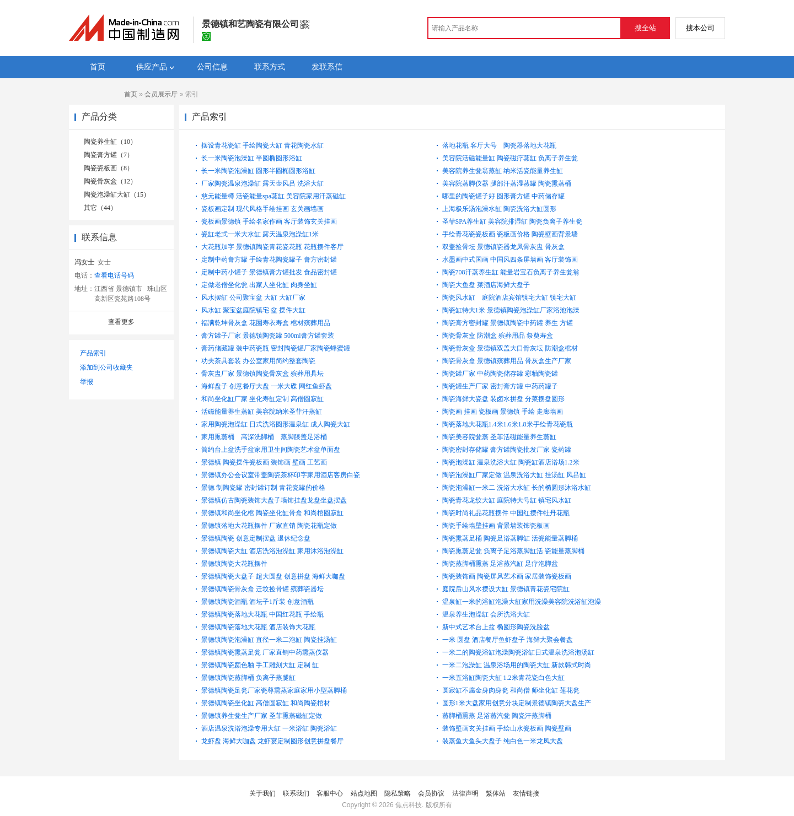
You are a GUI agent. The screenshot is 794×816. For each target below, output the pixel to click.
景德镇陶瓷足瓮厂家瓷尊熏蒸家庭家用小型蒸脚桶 (274, 690)
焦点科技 (408, 805)
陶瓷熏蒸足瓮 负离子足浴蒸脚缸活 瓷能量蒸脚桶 (513, 551)
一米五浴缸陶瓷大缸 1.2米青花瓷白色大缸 (503, 678)
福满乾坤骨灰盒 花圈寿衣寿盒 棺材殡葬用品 (265, 323)
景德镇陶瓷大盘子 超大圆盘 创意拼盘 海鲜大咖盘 (273, 576)
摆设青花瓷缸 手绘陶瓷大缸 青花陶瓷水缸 (262, 145)
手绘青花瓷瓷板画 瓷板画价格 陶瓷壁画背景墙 (510, 234)
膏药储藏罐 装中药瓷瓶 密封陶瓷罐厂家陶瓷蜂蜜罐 (275, 348)
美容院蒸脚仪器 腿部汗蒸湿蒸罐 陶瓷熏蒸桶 (506, 183)
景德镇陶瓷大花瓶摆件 (234, 564)
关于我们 (262, 793)
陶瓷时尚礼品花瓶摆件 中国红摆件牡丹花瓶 (506, 513)
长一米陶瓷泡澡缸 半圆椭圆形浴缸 (251, 158)
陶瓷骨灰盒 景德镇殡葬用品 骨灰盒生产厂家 (506, 361)
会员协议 (431, 793)
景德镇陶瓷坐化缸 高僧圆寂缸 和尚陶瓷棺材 (265, 703)
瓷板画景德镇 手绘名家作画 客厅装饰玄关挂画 (269, 221)
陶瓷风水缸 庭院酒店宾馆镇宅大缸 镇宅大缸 (513, 297)
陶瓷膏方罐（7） (108, 155)
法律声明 (465, 793)
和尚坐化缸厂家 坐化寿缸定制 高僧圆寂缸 (262, 399)
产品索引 (93, 353)
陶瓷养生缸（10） (110, 141)
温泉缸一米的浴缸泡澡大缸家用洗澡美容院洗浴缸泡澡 (521, 602)
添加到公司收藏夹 (106, 367)
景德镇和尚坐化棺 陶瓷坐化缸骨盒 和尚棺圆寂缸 (272, 513)
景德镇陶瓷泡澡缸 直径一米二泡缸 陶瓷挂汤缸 (269, 640)
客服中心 (329, 793)
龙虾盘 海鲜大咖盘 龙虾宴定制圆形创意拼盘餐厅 (272, 741)
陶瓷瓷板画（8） (108, 168)
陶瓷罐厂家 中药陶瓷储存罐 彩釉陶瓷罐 (500, 373)
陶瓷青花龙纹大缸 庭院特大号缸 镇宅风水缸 (506, 500)
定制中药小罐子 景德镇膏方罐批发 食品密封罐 (269, 272)
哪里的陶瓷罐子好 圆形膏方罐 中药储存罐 (503, 196)
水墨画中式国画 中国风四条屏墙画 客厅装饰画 (510, 259)
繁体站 (496, 793)
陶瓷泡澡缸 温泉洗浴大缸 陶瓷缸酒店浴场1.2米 (511, 462)
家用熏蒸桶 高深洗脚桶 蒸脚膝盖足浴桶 (267, 437)
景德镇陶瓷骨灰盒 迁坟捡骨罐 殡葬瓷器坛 (262, 589)
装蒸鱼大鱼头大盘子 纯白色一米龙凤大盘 (502, 741)
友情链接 (526, 793)
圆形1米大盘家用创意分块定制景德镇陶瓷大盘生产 (516, 703)
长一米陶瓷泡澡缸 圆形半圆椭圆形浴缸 (258, 171)
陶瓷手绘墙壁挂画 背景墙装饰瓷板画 (496, 525)
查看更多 (121, 322)
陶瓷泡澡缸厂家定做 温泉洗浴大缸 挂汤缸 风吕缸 (514, 475)
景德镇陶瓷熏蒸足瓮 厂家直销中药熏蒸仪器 (265, 652)
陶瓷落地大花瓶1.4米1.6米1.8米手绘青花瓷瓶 (507, 424)
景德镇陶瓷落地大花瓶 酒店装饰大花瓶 (258, 627)
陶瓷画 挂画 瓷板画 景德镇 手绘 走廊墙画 (502, 411)
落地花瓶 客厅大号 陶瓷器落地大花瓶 (502, 145)
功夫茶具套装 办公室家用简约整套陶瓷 (258, 361)
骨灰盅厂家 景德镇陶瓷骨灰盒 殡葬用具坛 (262, 373)
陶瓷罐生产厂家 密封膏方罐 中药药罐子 (500, 386)
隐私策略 (397, 793)
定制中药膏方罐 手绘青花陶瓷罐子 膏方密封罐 (269, 259)
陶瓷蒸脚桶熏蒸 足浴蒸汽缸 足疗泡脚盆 (500, 564)
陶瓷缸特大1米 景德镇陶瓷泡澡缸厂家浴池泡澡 (511, 310)
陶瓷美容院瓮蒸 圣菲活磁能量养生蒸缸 (499, 437)
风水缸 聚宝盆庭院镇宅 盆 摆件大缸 (253, 310)
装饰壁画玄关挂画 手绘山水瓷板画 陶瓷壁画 (506, 728)
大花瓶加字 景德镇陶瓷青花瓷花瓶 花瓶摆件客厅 (272, 247)
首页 (130, 94)
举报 (86, 382)
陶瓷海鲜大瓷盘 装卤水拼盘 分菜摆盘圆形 (503, 399)
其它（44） (100, 208)
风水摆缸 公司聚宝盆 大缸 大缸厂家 (253, 297)
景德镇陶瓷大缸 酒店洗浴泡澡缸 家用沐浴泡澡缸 (272, 551)
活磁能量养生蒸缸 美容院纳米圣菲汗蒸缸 (261, 411)
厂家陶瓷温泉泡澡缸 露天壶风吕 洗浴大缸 (262, 183)
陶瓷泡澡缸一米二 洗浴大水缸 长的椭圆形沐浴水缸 (516, 487)
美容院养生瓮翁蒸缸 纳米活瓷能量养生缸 (502, 171)
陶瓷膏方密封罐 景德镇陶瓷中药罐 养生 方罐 (507, 323)
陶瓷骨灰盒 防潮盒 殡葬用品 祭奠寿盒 (497, 335)
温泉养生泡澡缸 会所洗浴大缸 (486, 614)
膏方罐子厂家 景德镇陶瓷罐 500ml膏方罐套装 (267, 335)
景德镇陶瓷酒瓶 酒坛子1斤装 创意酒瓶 (257, 602)
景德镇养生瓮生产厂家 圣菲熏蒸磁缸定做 (261, 716)
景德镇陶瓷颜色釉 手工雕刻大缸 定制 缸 (260, 665)
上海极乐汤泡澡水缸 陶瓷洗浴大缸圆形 (499, 209)
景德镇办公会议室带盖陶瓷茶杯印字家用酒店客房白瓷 (280, 475)
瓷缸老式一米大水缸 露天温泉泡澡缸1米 (260, 234)
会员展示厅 (161, 94)
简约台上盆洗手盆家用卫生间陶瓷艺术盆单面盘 (270, 449)
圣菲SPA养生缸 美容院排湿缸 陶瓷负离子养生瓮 (512, 221)
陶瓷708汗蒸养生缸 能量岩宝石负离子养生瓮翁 (511, 272)
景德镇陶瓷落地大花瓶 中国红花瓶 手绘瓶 (262, 614)
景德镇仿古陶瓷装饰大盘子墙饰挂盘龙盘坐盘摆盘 (274, 500)
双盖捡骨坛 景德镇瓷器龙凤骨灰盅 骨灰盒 (503, 247)
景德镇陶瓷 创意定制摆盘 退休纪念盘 (255, 538)
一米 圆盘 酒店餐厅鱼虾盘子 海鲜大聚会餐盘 (507, 640)
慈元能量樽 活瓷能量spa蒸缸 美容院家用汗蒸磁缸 (273, 196)
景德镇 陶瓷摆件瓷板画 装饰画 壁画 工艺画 (264, 462)
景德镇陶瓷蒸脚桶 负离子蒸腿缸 (248, 678)
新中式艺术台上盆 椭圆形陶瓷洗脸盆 (496, 627)
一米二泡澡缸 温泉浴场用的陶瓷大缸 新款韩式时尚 (516, 665)
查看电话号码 (114, 275)
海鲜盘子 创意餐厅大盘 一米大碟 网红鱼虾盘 (266, 386)
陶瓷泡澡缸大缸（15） (117, 194)
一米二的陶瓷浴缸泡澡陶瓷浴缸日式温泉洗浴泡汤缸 (518, 652)
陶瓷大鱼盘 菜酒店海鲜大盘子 (486, 285)
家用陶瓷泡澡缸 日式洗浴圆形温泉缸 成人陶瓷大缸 (275, 424)
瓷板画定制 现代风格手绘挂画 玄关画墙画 (262, 209)
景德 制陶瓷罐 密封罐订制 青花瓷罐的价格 (263, 487)
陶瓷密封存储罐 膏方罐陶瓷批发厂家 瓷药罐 (506, 449)
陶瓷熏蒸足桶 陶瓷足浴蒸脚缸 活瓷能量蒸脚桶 (510, 538)
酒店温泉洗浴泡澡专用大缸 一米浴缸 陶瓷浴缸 (269, 728)
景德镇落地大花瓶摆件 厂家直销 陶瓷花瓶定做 (269, 525)
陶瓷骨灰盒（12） (110, 181)
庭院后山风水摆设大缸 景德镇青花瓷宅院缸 (506, 589)
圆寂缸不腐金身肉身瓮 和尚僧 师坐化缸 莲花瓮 (511, 690)
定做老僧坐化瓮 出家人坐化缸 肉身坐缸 (259, 285)
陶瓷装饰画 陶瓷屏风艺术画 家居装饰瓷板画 (506, 576)
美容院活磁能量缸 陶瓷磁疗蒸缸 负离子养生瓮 (510, 158)
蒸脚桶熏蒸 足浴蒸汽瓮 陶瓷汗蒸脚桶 (496, 716)
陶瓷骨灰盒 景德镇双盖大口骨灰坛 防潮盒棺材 (510, 348)
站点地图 (364, 793)
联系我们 (296, 793)
